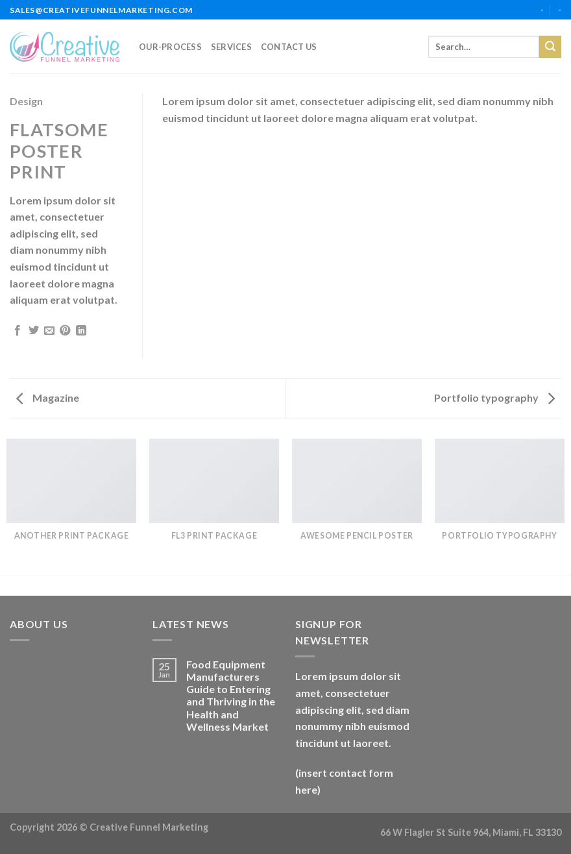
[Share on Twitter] (34, 331)
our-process (170, 47)
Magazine (47, 397)
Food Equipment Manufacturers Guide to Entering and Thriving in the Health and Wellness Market (230, 695)
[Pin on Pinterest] (65, 331)
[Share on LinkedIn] (81, 331)
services (231, 47)
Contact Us (289, 47)
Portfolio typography (494, 397)
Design (26, 101)
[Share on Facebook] (17, 331)
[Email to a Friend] (49, 331)
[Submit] (550, 47)
